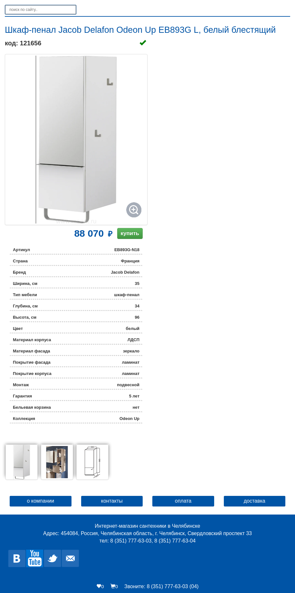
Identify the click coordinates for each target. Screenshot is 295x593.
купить (130, 233)
